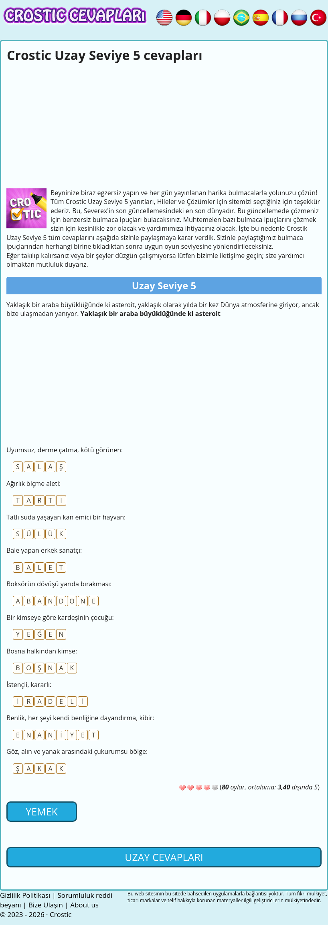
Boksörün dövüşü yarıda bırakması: (58, 583)
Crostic (60, 914)
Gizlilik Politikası (25, 895)
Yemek (42, 811)
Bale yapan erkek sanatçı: (44, 550)
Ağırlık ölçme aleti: (33, 483)
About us (84, 904)
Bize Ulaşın (45, 904)
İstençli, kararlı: (28, 684)
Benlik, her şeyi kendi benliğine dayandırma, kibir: (80, 717)
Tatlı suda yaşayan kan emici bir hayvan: (66, 517)
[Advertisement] (164, 124)
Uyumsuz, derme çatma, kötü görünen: (64, 450)
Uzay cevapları (164, 857)
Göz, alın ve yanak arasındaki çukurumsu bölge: (77, 751)
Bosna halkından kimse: (41, 651)
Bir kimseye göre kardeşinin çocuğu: (60, 617)
